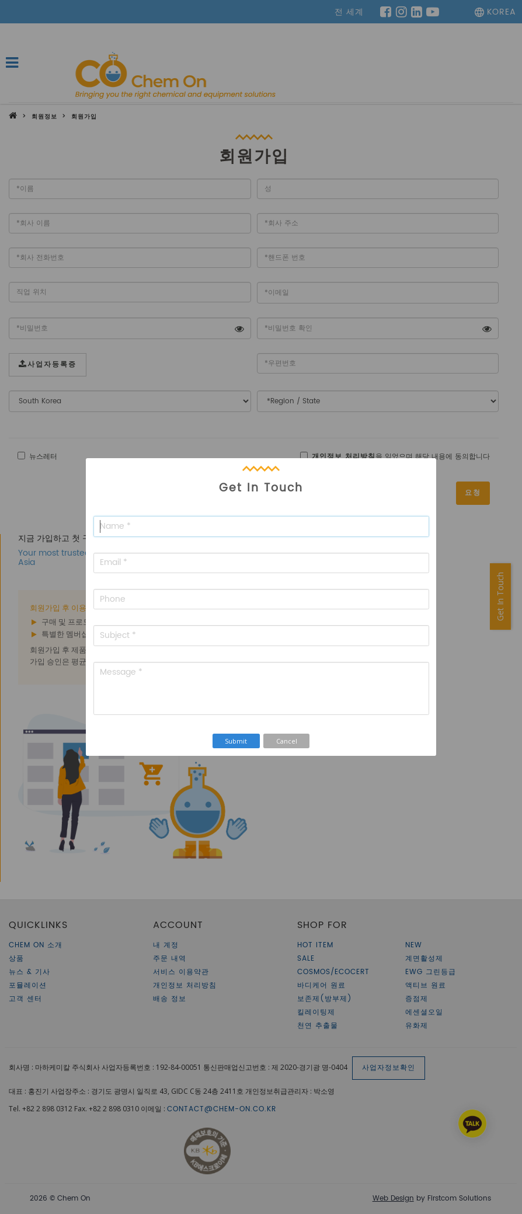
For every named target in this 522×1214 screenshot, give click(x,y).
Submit (236, 741)
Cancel (286, 741)
